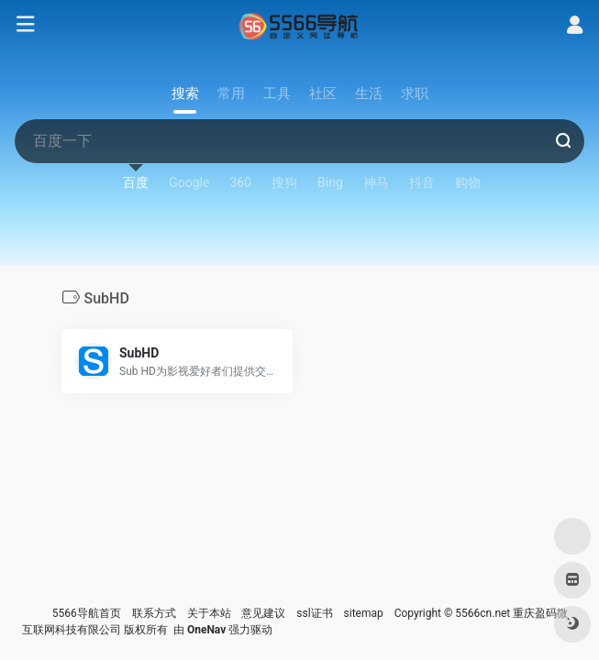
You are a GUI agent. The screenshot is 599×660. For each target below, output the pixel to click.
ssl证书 (314, 613)
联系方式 (154, 613)
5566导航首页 (86, 613)
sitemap (363, 613)
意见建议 (263, 613)
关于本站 (209, 613)
